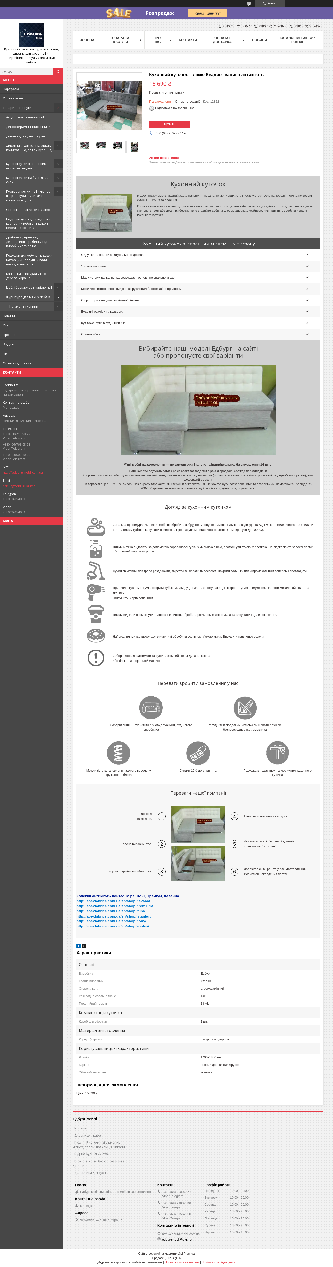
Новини (9, 316)
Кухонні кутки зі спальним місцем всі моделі (26, 166)
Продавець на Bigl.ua (166, 1258)
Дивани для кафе (87, 1135)
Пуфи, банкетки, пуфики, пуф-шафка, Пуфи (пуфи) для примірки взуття (28, 195)
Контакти (188, 40)
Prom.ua (189, 1253)
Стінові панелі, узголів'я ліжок (29, 209)
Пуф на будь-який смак (92, 1154)
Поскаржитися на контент (182, 1262)
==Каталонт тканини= (23, 306)
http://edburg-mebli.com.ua (23, 472)
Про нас (9, 335)
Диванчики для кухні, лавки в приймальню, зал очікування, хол (29, 149)
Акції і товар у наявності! (25, 117)
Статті (8, 325)
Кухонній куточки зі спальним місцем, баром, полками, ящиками (99, 1144)
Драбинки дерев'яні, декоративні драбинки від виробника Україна (26, 241)
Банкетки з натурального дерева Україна (26, 275)
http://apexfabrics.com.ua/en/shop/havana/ (113, 901)
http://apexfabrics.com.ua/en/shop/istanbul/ (113, 916)
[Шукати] (58, 71)
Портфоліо (11, 89)
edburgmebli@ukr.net (19, 486)
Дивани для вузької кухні (25, 136)
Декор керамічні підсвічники (28, 126)
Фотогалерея (13, 98)
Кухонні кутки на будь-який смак (27, 179)
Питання (9, 353)
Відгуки (8, 344)
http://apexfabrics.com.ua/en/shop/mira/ (110, 911)
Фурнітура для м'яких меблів (28, 297)
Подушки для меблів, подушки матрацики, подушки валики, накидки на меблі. (29, 259)
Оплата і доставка (17, 363)
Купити (169, 124)
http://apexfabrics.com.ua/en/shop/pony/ (111, 921)
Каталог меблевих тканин (298, 40)
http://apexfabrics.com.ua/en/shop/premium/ (114, 906)
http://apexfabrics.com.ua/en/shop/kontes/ (112, 926)
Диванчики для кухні (90, 1172)
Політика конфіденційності (220, 1262)
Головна (86, 40)
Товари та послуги (17, 108)
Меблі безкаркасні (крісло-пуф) (29, 287)
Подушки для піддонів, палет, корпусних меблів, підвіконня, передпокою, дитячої (29, 223)
